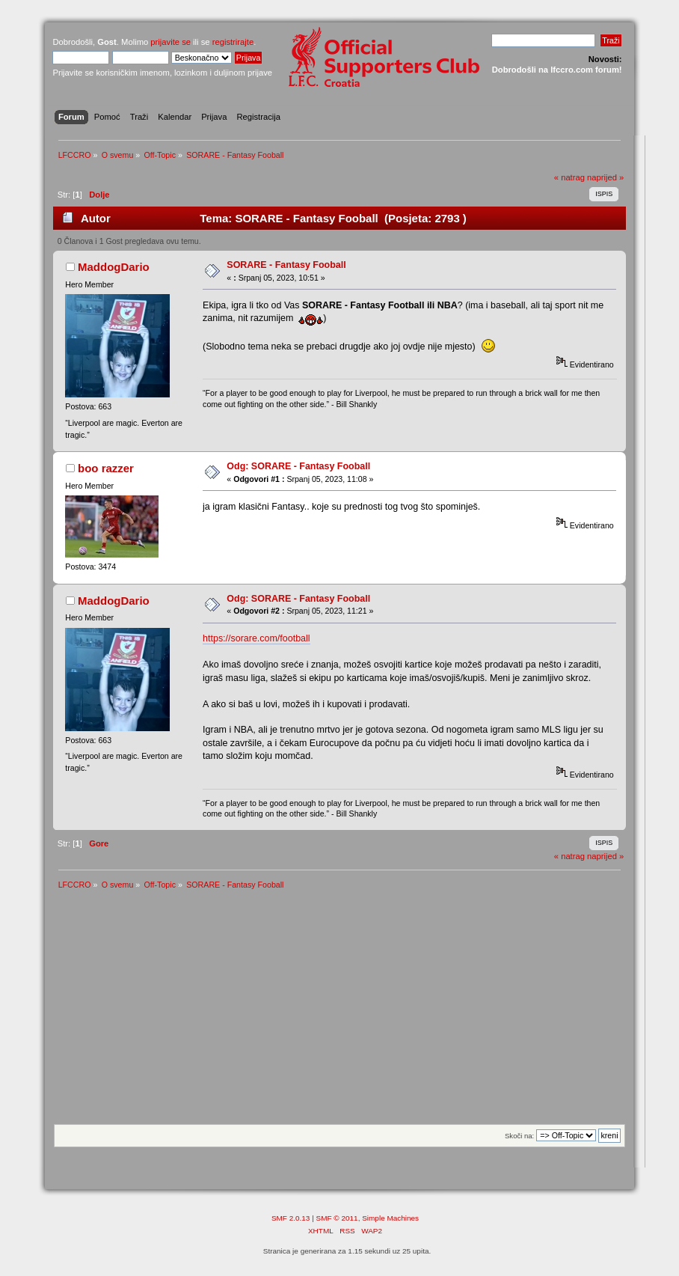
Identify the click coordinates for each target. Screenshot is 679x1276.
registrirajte (233, 41)
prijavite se (170, 41)
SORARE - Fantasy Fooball (286, 265)
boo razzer (106, 468)
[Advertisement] (340, 1012)
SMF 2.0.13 (290, 1218)
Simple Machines (390, 1218)
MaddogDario (114, 266)
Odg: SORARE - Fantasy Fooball (298, 466)
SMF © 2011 (337, 1218)
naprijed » (605, 177)
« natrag (569, 177)
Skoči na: (519, 1136)
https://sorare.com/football (256, 638)
